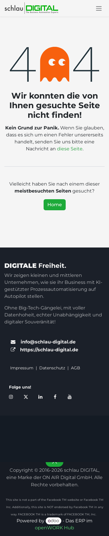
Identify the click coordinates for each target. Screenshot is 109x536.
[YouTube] (70, 397)
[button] (54, 461)
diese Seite (70, 149)
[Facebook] (55, 397)
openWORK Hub (54, 527)
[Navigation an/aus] (99, 8)
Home (54, 204)
